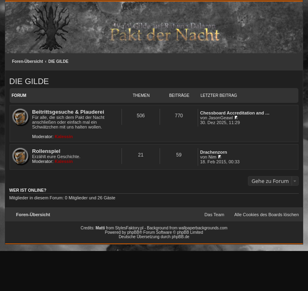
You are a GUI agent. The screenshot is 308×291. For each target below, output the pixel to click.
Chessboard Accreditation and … (235, 112)
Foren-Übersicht (27, 61)
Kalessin (64, 136)
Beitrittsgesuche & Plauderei (68, 112)
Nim (213, 157)
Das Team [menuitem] (214, 214)
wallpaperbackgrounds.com (202, 228)
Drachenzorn (213, 152)
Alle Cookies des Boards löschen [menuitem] (266, 214)
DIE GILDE (59, 61)
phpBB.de (180, 237)
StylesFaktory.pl (129, 228)
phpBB (133, 232)
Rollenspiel (46, 151)
